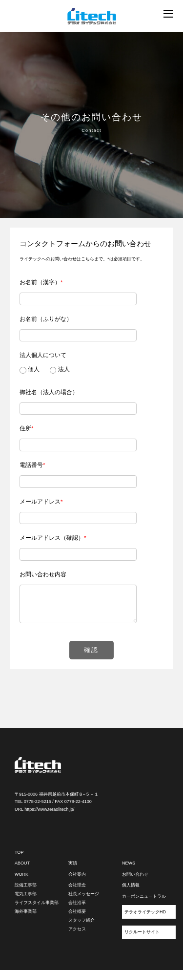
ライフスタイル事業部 (37, 902)
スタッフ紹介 (81, 920)
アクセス (77, 929)
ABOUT (22, 863)
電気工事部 (26, 893)
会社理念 (77, 885)
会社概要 (77, 911)
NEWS (128, 863)
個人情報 (131, 885)
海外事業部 (26, 911)
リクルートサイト (142, 931)
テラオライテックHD (145, 911)
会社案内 (77, 874)
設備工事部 (26, 885)
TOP (19, 852)
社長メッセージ (83, 893)
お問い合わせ (135, 874)
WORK (21, 874)
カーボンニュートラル (144, 896)
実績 (72, 863)
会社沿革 (77, 902)
